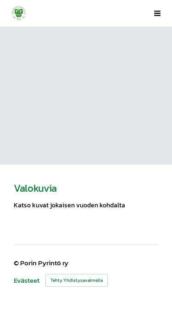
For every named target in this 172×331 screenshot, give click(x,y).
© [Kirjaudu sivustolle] (17, 263)
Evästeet (26, 280)
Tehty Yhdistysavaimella (76, 280)
